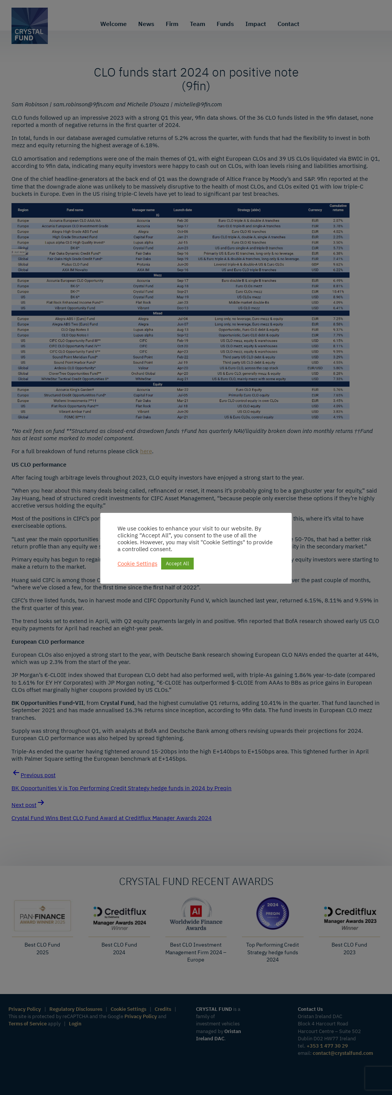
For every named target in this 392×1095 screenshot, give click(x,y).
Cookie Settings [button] (137, 563)
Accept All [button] (177, 563)
